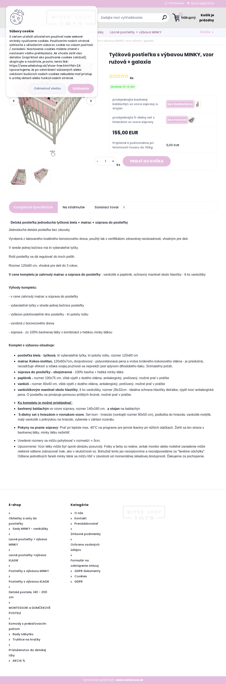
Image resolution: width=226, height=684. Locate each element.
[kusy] (103, 161)
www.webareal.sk (129, 680)
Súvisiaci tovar (111, 207)
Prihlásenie (176, 3)
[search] (138, 19)
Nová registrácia (202, 3)
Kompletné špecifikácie (33, 207)
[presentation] (14, 101)
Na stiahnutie (74, 207)
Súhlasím (81, 88)
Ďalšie (205, 32)
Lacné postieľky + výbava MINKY (135, 32)
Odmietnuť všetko (47, 88)
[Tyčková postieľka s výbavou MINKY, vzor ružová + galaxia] (52, 98)
